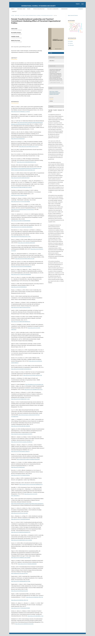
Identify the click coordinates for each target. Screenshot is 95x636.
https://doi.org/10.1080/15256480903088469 (20, 220)
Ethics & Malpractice (39, 8)
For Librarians (71, 45)
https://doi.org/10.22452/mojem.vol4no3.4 (20, 451)
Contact (14, 11)
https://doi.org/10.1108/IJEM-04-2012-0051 (24, 623)
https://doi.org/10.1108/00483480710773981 (20, 581)
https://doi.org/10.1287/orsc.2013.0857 (19, 513)
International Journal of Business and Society (38, 6)
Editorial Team (21, 8)
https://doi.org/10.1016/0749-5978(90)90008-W (21, 266)
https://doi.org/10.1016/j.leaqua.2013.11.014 (20, 236)
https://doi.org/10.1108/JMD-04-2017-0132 (33, 389)
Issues (29, 8)
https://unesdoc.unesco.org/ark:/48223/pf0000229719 (30, 484)
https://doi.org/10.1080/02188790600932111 (20, 321)
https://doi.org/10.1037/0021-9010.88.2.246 (32, 375)
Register (78, 3)
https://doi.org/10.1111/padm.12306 (19, 195)
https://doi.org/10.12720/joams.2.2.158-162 (20, 111)
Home (12, 15)
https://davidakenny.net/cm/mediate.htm (34, 384)
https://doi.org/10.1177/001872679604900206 (21, 274)
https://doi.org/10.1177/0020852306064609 (27, 563)
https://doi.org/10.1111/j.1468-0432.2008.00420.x (21, 227)
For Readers (70, 41)
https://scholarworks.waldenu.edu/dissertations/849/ (28, 459)
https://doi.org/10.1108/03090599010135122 (26, 162)
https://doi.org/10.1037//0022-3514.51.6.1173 (28, 146)
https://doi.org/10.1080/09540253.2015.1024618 (21, 540)
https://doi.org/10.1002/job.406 (18, 467)
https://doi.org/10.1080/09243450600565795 (20, 532)
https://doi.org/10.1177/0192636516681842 (20, 519)
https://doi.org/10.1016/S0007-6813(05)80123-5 (21, 369)
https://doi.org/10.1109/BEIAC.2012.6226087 (20, 557)
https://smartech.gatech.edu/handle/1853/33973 (21, 434)
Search (80, 8)
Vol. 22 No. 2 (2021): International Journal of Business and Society (36, 15)
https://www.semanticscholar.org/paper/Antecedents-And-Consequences (27, 503)
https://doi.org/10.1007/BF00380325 (19, 287)
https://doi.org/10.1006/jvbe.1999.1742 (34, 597)
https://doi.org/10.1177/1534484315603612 (20, 475)
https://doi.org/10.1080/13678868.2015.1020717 (21, 187)
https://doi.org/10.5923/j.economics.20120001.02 (21, 441)
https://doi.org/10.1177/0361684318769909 (20, 608)
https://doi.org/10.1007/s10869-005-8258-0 (20, 177)
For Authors (70, 43)
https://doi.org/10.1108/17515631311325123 (20, 307)
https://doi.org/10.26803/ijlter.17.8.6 (35, 616)
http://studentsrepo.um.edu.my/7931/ (19, 573)
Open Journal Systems (73, 15)
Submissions (64, 8)
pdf (51, 52)
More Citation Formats (55, 82)
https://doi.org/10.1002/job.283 (18, 138)
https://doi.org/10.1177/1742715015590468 (20, 201)
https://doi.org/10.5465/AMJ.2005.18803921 (20, 426)
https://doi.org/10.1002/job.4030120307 (26, 242)
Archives (17, 15)
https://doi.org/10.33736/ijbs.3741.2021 (22, 46)
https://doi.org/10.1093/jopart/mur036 (19, 590)
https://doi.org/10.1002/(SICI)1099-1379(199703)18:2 (22, 209)
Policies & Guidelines (53, 8)
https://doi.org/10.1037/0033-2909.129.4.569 (24, 258)
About (13, 8)
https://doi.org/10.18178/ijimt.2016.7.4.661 (20, 399)
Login (82, 3)
